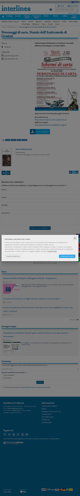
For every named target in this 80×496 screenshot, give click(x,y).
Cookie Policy (52, 251)
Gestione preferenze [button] (13, 256)
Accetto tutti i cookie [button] (67, 256)
